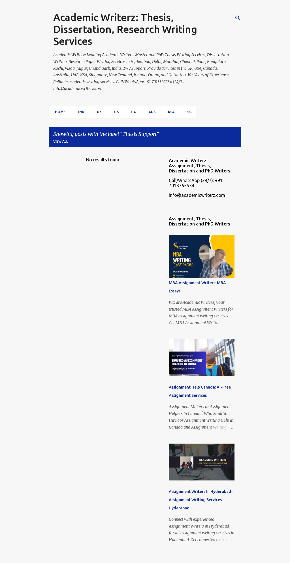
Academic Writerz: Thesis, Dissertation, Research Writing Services (125, 29)
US (114, 112)
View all (60, 141)
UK (97, 112)
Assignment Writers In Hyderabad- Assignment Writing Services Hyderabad (201, 499)
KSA (169, 112)
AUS (150, 112)
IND (79, 112)
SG (187, 112)
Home (58, 112)
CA (131, 112)
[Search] (237, 18)
